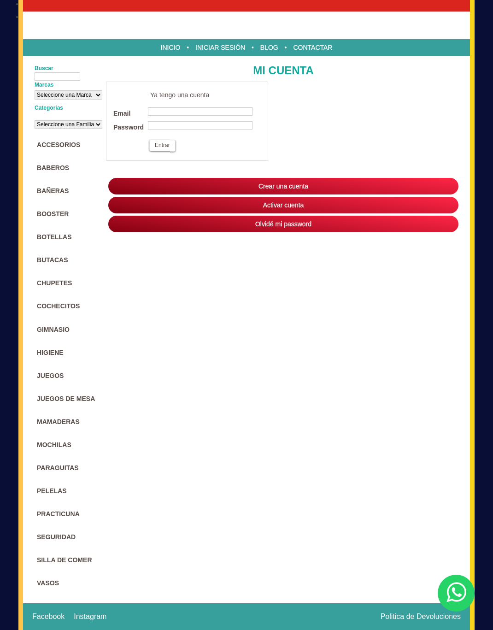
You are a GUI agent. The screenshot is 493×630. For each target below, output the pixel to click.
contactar (312, 47)
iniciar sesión (220, 47)
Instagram (90, 616)
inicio (171, 47)
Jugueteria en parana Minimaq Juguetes (246, 25)
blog (269, 47)
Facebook (48, 616)
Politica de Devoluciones (421, 616)
